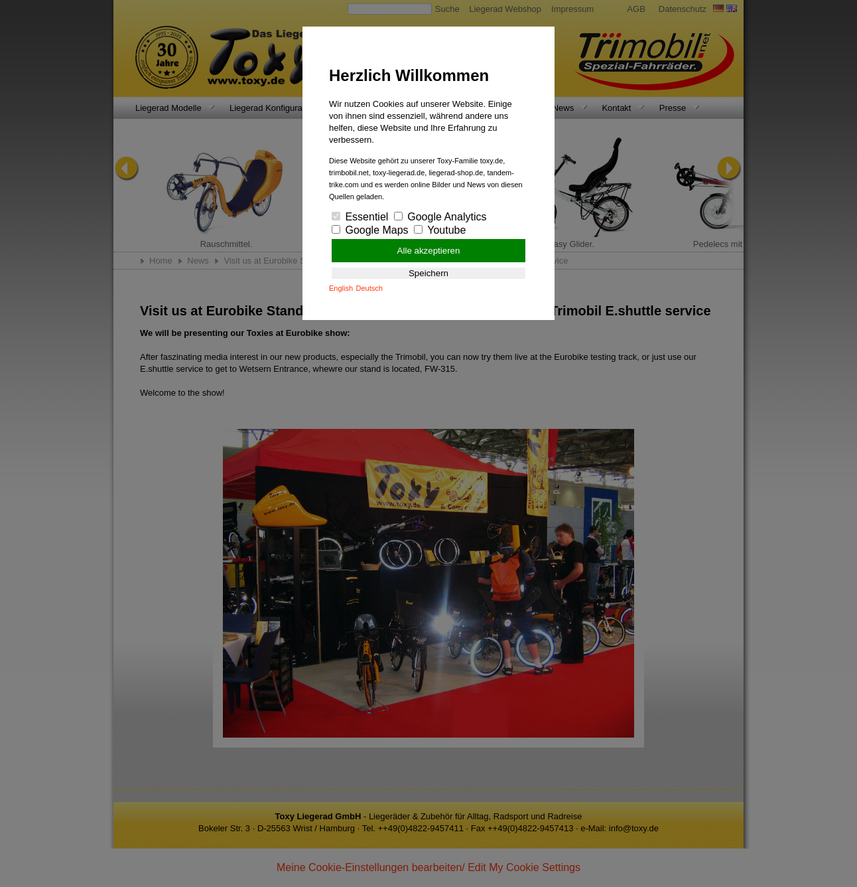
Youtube (440, 230)
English (341, 288)
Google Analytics (440, 216)
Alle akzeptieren (428, 251)
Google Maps (370, 230)
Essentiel (360, 216)
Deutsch (369, 288)
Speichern (428, 273)
